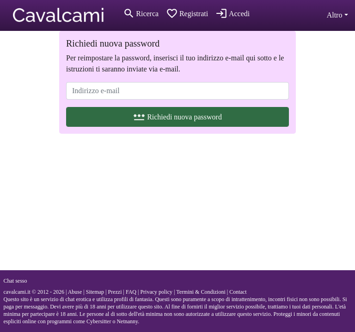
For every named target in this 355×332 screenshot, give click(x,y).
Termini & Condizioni (200, 292)
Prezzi (115, 292)
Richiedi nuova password (177, 117)
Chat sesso (15, 281)
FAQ (131, 292)
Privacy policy (156, 292)
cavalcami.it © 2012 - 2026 (34, 292)
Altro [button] (335, 15)
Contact (237, 292)
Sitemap (95, 292)
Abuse (75, 292)
